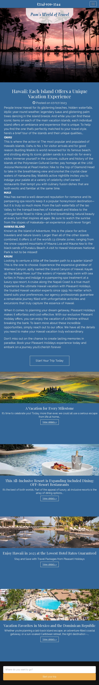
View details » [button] (49, 422)
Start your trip (49, 676)
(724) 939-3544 (48, 4)
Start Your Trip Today (49, 360)
